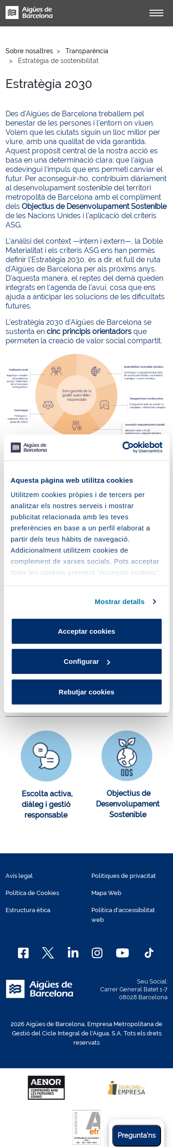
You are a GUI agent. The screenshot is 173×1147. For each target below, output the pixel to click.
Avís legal (19, 875)
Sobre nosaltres (29, 51)
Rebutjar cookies (86, 691)
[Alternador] (156, 13)
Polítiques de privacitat (123, 875)
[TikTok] (149, 953)
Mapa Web (106, 892)
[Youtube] (122, 953)
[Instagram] (97, 953)
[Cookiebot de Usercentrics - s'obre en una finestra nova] (123, 447)
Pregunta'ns (136, 1135)
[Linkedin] (73, 953)
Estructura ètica (28, 910)
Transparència (87, 51)
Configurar (87, 661)
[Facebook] (23, 953)
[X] (48, 953)
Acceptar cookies (86, 631)
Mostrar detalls (119, 601)
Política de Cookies (32, 892)
